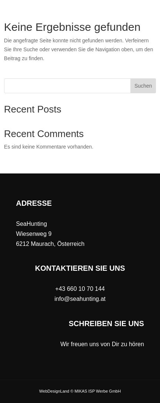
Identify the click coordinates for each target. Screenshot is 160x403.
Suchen (143, 86)
